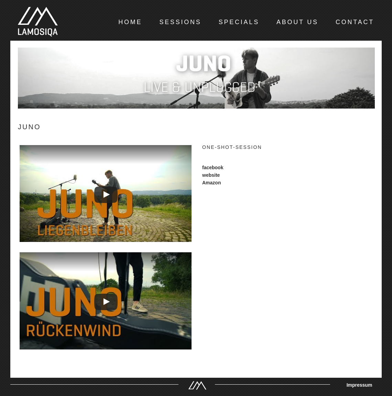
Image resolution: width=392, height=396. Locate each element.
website (211, 175)
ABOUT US (297, 22)
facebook (212, 167)
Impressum (359, 385)
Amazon (211, 182)
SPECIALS (239, 22)
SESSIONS (180, 22)
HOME (130, 22)
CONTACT (355, 22)
